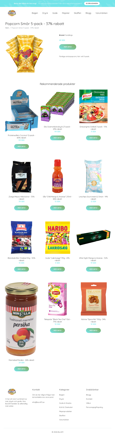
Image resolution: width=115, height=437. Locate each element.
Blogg (88, 13)
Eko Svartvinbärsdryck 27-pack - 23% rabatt (57, 129)
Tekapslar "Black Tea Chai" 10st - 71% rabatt (57, 321)
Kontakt (89, 400)
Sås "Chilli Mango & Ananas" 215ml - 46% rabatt (57, 199)
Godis (55, 13)
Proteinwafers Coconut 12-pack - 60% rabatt (21, 137)
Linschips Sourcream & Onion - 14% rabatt (93, 199)
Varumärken (101, 13)
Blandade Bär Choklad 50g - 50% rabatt (21, 260)
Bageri (35, 13)
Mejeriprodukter (65, 412)
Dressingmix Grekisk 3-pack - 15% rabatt (93, 129)
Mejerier (66, 13)
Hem (7, 29)
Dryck (45, 13)
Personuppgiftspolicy (94, 408)
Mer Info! (68, 48)
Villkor (88, 404)
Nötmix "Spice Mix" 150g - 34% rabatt (93, 321)
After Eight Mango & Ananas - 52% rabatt (93, 260)
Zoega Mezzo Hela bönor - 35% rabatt (21, 199)
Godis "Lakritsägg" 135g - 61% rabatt (57, 260)
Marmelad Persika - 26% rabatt (21, 361)
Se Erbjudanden (92, 3)
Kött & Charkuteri (66, 408)
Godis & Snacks (65, 404)
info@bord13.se (38, 403)
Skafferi (77, 13)
